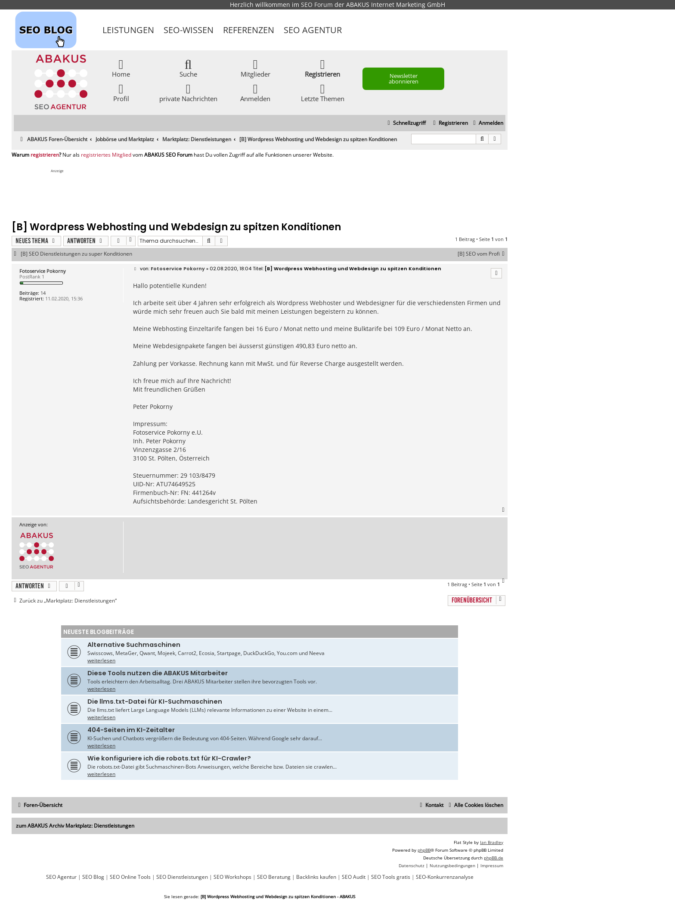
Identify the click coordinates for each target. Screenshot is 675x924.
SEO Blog (93, 877)
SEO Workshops (232, 877)
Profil (121, 92)
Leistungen (128, 30)
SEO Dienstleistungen (182, 877)
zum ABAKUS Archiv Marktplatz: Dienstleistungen (75, 825)
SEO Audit (353, 877)
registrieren (45, 154)
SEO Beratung (274, 877)
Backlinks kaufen (316, 877)
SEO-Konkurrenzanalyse (445, 877)
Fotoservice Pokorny (42, 271)
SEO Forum (317, 4)
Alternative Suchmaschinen (133, 644)
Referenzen (248, 30)
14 (43, 293)
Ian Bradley (491, 842)
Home (121, 67)
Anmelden (255, 92)
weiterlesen (101, 660)
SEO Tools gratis (390, 877)
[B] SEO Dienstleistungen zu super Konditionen (76, 253)
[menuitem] (487, 123)
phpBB (424, 850)
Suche (188, 67)
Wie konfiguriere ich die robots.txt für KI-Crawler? (169, 758)
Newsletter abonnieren (403, 78)
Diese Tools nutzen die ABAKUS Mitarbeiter (157, 673)
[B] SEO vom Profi (483, 253)
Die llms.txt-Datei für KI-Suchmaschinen (154, 701)
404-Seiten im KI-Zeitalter (131, 730)
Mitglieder (255, 67)
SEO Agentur (313, 30)
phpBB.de (493, 858)
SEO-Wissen (189, 30)
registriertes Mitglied (106, 154)
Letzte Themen (322, 92)
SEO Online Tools (130, 877)
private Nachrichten (188, 92)
